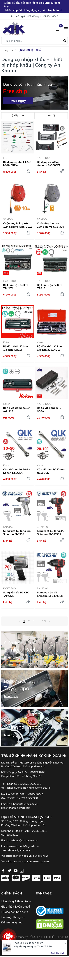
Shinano (8, 526)
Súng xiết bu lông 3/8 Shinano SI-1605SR (50, 532)
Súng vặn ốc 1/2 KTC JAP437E (16, 594)
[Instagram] (22, 870)
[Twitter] (10, 870)
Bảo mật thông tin (12, 917)
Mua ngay (18, 101)
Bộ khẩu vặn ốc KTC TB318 (49, 286)
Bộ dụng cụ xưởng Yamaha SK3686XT (49, 163)
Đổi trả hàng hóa (11, 922)
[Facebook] (3, 870)
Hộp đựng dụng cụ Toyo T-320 (32, 946)
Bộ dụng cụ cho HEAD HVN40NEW (17, 163)
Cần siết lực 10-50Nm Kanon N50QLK (16, 471)
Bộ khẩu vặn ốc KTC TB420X (16, 286)
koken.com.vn (41, 861)
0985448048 (50, 16)
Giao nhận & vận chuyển (16, 906)
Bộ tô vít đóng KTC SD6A (49, 409)
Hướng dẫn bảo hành (14, 912)
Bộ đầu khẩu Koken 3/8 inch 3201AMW (49, 348)
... (38, 621)
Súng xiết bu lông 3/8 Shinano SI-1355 (16, 532)
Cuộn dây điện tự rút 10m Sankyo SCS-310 (50, 225)
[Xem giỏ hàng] (58, 28)
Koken (6, 342)
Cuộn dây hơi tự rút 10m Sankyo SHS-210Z (17, 225)
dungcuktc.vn (41, 855)
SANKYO (8, 219)
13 (44, 621)
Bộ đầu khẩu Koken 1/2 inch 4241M (15, 348)
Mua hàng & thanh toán (16, 901)
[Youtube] (16, 870)
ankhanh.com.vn (22, 855)
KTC (5, 157)
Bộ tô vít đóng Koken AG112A (16, 409)
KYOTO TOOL (44, 157)
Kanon (6, 465)
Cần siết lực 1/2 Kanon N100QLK (51, 471)
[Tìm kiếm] (65, 40)
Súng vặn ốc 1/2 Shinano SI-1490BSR (50, 594)
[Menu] (66, 28)
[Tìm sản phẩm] (34, 40)
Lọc (51, 115)
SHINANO (42, 526)
